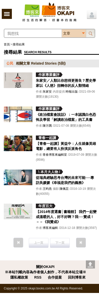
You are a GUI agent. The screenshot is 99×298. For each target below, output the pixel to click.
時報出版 (72, 91)
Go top (90, 264)
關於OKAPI (45, 267)
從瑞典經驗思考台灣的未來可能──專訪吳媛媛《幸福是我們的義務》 (65, 180)
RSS (37, 277)
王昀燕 (47, 189)
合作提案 (55, 277)
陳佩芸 (64, 189)
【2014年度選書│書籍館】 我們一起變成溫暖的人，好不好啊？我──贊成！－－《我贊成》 (66, 217)
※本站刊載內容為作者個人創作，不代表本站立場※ (45, 272)
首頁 (7, 44)
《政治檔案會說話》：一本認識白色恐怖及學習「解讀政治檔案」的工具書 (66, 117)
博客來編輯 (50, 228)
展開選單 (7, 14)
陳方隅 (47, 125)
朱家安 (47, 91)
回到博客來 (77, 277)
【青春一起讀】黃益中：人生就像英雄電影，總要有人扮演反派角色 (66, 146)
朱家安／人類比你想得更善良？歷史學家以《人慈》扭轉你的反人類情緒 (66, 83)
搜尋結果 (19, 44)
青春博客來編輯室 (55, 154)
